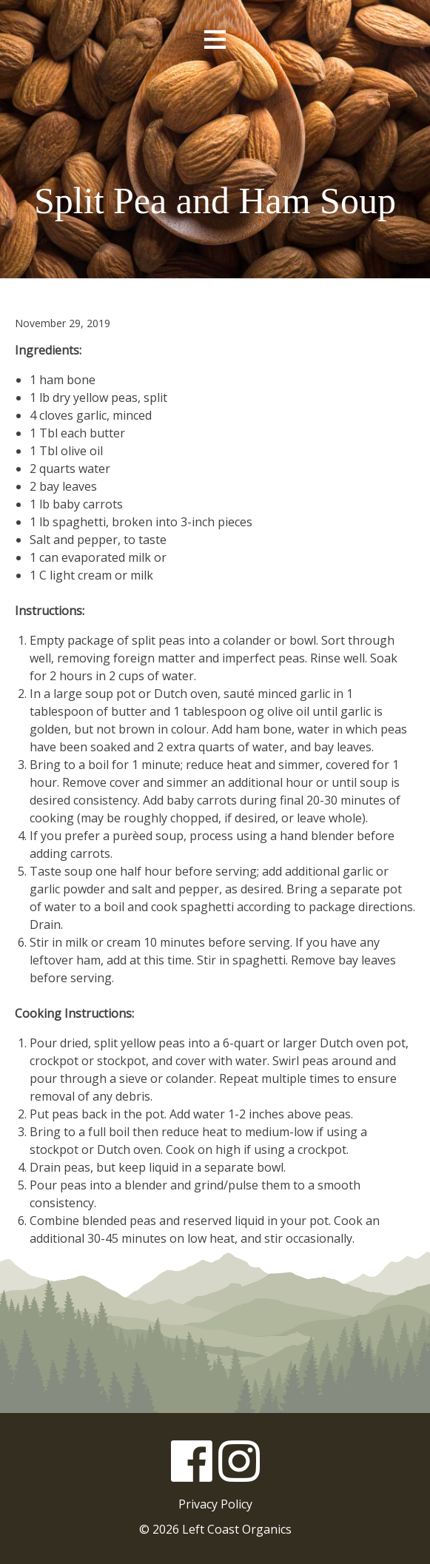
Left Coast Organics (215, 120)
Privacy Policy (215, 1504)
